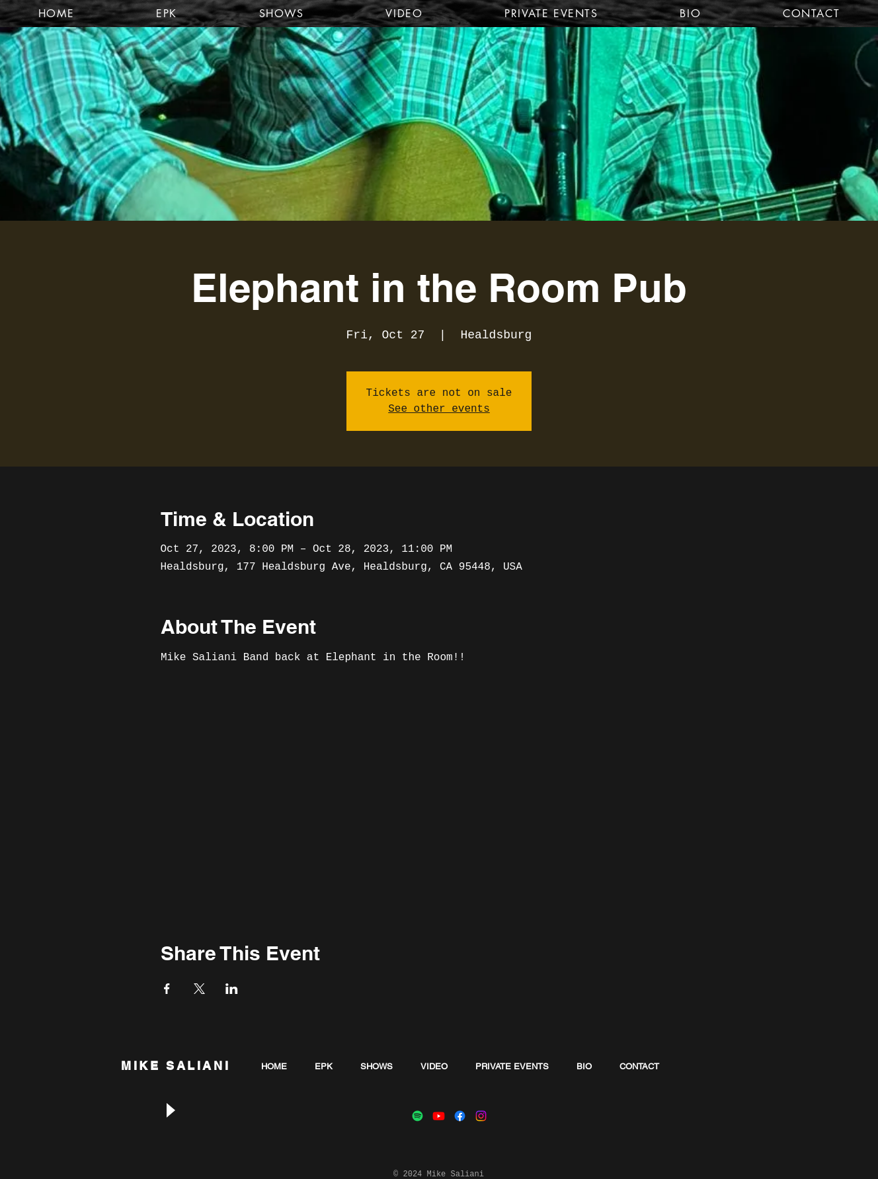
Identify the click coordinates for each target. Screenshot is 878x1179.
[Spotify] (417, 1116)
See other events (439, 409)
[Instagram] (481, 1116)
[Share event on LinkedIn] (231, 988)
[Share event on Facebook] (167, 988)
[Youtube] (439, 1116)
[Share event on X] (199, 988)
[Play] (170, 1110)
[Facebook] (460, 1116)
